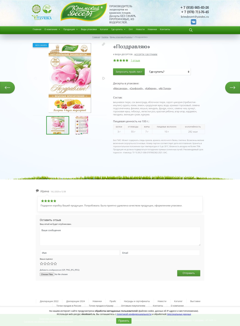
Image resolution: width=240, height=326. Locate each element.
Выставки (195, 301)
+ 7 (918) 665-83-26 (194, 8)
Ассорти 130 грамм (145, 54)
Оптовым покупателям (133, 305)
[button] (103, 44)
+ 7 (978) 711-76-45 (195, 12)
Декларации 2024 (75, 301)
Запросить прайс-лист (129, 71)
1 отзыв (135, 60)
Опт (131, 29)
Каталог (104, 29)
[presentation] (115, 269)
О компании (52, 29)
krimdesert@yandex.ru (195, 16)
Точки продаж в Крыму (101, 305)
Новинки (152, 29)
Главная (37, 29)
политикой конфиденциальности (134, 314)
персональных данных (179, 314)
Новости (140, 29)
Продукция (70, 29)
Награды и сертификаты (137, 301)
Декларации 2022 (49, 301)
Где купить (118, 29)
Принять (123, 320)
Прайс (113, 301)
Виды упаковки (89, 29)
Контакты (165, 29)
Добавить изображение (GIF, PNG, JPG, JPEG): (60, 270)
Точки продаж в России (68, 305)
